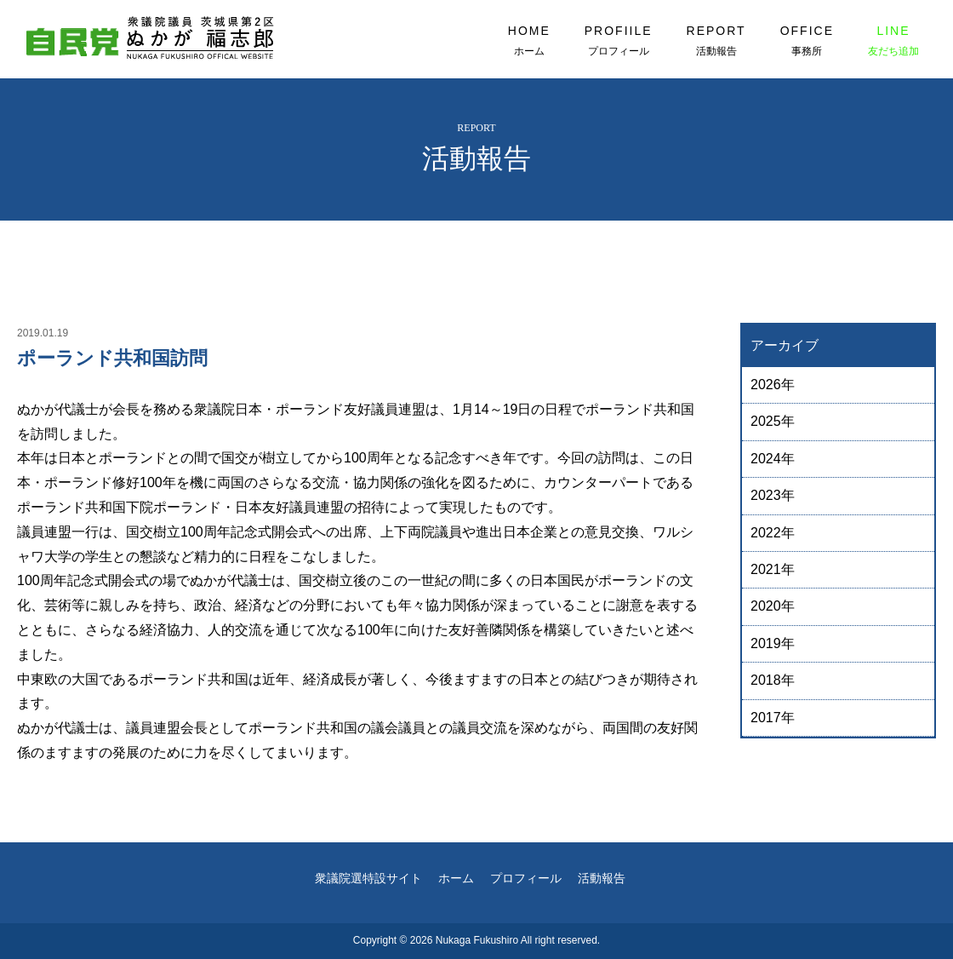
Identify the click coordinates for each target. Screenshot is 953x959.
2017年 (772, 717)
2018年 (772, 680)
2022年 (772, 532)
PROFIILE (619, 41)
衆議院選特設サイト (368, 878)
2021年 (772, 569)
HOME (529, 41)
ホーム (456, 878)
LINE (893, 41)
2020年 (772, 606)
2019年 (772, 643)
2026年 (772, 384)
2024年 (772, 458)
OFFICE (807, 41)
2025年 (772, 421)
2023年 (772, 495)
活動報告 (601, 878)
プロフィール (526, 878)
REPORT (716, 41)
